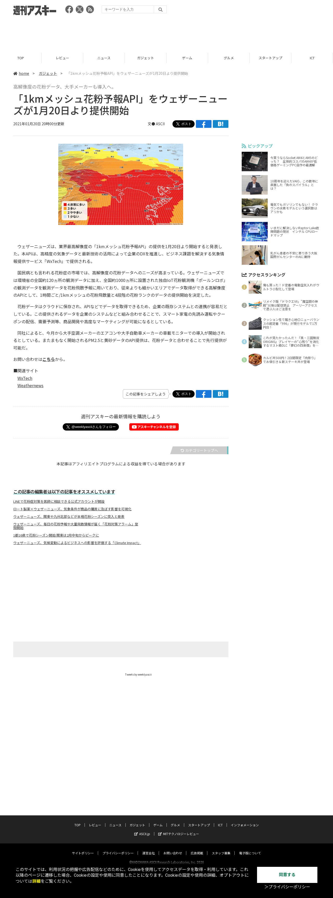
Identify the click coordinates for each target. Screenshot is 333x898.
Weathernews (30, 385)
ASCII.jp (142, 829)
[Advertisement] (166, 32)
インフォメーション (245, 820)
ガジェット (145, 57)
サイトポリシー (83, 848)
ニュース (104, 57)
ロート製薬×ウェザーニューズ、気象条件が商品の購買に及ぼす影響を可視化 (72, 509)
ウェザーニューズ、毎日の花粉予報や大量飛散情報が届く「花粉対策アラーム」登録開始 (75, 526)
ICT (312, 57)
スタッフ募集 (221, 848)
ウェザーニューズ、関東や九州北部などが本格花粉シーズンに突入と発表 (68, 516)
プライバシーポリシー (118, 848)
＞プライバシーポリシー (287, 886)
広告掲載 (197, 848)
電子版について (250, 848)
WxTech (24, 378)
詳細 (36, 881)
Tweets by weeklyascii (138, 674)
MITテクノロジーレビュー (178, 829)
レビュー (62, 57)
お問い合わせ (172, 848)
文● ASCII (156, 124)
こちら (48, 359)
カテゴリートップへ (199, 450)
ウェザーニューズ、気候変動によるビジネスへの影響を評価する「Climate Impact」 (76, 543)
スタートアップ (270, 57)
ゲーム (187, 57)
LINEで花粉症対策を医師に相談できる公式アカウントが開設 (59, 501)
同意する (287, 874)
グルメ (229, 57)
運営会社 (148, 848)
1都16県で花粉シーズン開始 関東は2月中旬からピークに (56, 535)
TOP (20, 57)
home (21, 73)
